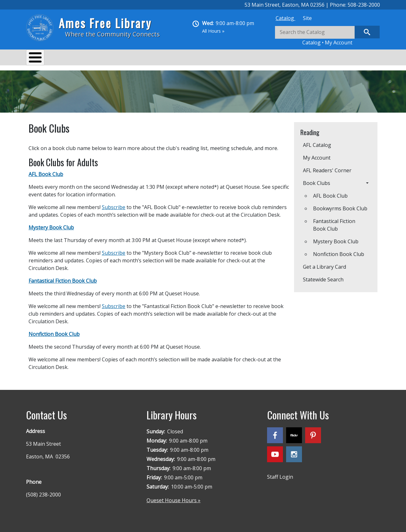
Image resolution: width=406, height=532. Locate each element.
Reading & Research (151, 58)
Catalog (285, 18)
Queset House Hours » (173, 497)
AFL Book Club (330, 192)
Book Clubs (316, 179)
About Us (43, 58)
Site (307, 18)
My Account (338, 42)
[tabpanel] (327, 36)
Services (77, 58)
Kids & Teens (203, 58)
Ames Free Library (105, 23)
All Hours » (213, 31)
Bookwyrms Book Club (340, 205)
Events (107, 58)
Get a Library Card (324, 263)
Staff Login (280, 473)
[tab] (285, 18)
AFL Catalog (317, 141)
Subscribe (113, 203)
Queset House (248, 58)
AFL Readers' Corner (327, 167)
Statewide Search (323, 276)
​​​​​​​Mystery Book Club (335, 238)
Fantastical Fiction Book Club (334, 221)
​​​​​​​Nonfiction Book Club (338, 250)
